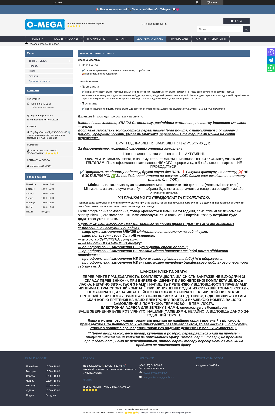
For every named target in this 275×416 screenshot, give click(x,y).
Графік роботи (179, 39)
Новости (33, 66)
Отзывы (33, 76)
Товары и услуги (38, 60)
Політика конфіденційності (179, 412)
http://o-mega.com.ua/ (42, 115)
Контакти (121, 39)
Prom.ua (154, 409)
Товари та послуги (66, 39)
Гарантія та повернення (210, 39)
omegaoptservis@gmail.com (44, 119)
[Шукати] (246, 29)
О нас (32, 71)
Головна (37, 39)
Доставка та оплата (150, 39)
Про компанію (96, 39)
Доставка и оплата (39, 81)
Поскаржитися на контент (152, 412)
